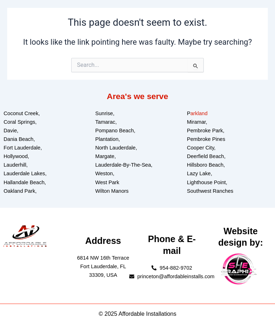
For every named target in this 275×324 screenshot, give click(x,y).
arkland (199, 113)
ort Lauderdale (23, 148)
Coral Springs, (20, 122)
